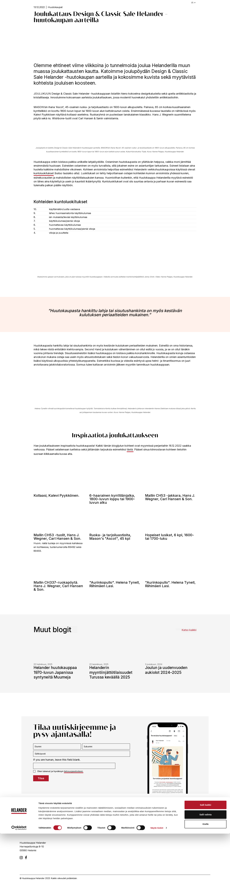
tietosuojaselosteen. (73, 771)
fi (192, 2)
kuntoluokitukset (44, 173)
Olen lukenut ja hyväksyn (58, 771)
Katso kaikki (189, 630)
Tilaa (41, 778)
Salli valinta (205, 864)
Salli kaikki (205, 854)
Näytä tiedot (156, 877)
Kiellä (205, 873)
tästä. (130, 449)
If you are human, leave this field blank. (57, 759)
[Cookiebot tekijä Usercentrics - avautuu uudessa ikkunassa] (19, 877)
